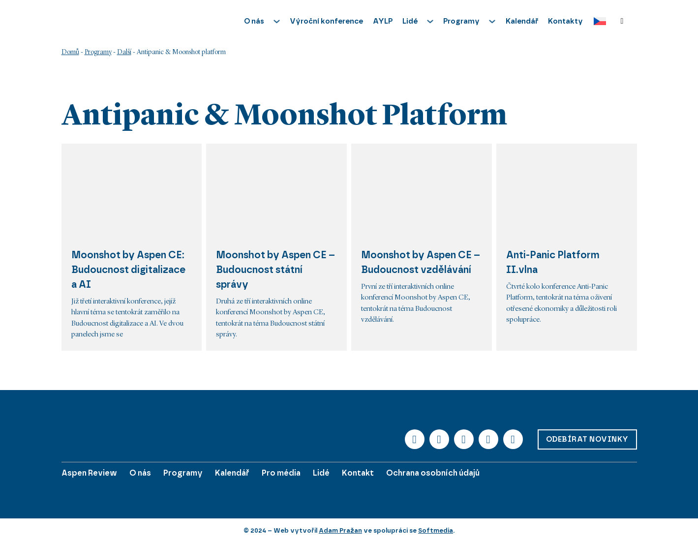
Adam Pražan (340, 530)
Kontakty (565, 21)
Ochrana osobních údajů (433, 473)
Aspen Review (89, 473)
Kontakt (358, 473)
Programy (98, 52)
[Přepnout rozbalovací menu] (277, 21)
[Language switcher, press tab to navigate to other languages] (597, 21)
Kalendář (522, 21)
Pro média (281, 473)
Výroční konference (326, 21)
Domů (70, 52)
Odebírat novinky (587, 439)
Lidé (321, 473)
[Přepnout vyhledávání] (622, 21)
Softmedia (435, 530)
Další (124, 52)
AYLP (383, 21)
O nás (140, 473)
